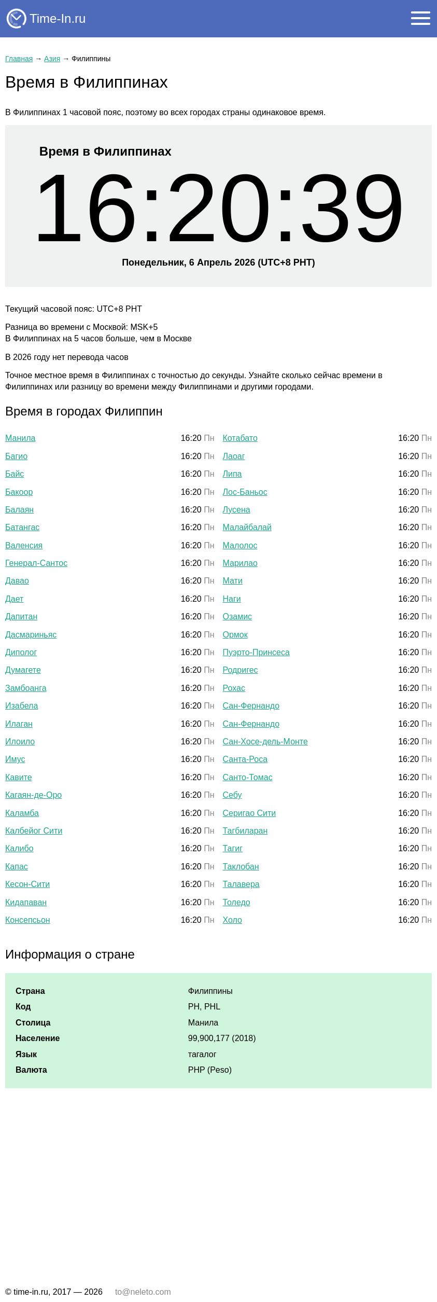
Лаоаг (234, 456)
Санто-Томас (248, 777)
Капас (16, 866)
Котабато (240, 438)
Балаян (19, 509)
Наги (232, 598)
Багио (16, 456)
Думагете (23, 670)
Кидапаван (26, 902)
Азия (52, 58)
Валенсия (24, 545)
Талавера (241, 884)
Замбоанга (26, 688)
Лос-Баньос (245, 492)
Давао (17, 580)
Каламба (22, 813)
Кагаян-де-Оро (33, 795)
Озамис (237, 616)
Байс (14, 473)
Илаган (19, 723)
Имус (15, 759)
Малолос (240, 545)
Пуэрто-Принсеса (256, 652)
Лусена (236, 509)
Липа (232, 473)
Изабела (21, 705)
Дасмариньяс (31, 634)
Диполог (21, 652)
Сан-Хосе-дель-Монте (265, 741)
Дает (14, 598)
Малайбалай (247, 527)
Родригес (240, 670)
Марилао (240, 563)
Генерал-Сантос (36, 563)
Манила (20, 438)
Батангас (22, 527)
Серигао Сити (249, 813)
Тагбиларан (245, 830)
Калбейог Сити (33, 830)
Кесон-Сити (27, 884)
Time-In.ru (58, 18)
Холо (232, 920)
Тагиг (233, 848)
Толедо (236, 902)
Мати (233, 580)
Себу (232, 795)
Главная (19, 58)
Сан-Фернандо (251, 705)
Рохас (234, 688)
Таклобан (241, 866)
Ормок (235, 634)
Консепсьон (27, 920)
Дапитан (21, 616)
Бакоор (19, 492)
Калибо (19, 848)
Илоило (20, 741)
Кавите (18, 777)
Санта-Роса (245, 759)
